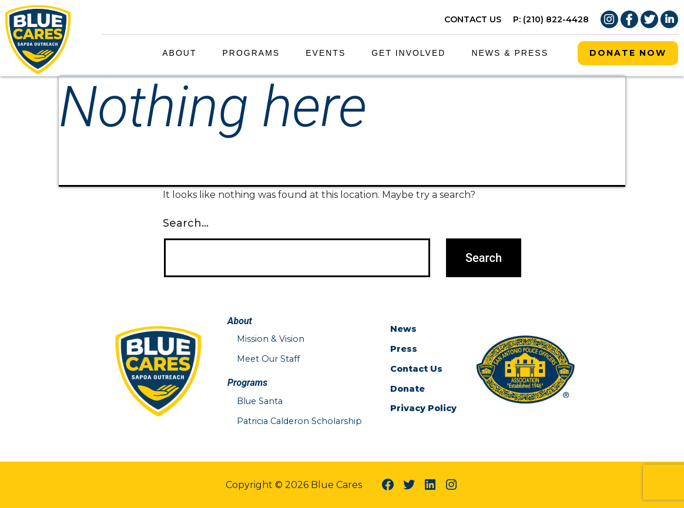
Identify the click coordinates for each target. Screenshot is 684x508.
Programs (251, 53)
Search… (186, 223)
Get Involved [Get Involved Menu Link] (408, 53)
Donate (407, 388)
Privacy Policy (423, 408)
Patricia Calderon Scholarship (299, 421)
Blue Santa (260, 401)
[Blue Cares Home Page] (38, 37)
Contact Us (416, 369)
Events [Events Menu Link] (326, 53)
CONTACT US (472, 19)
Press (403, 349)
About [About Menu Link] (179, 53)
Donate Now (627, 53)
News (403, 329)
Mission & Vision (270, 339)
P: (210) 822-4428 (551, 19)
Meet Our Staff (268, 359)
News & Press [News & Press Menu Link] (509, 53)
